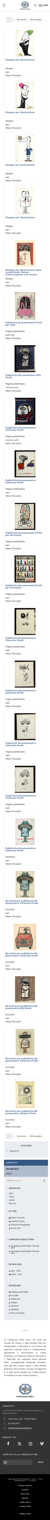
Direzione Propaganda (20, 1225)
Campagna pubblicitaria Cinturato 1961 (25, 1252)
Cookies (25, 1489)
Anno (11, 1193)
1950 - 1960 (16, 1271)
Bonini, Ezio (16, 1228)
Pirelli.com (25, 1514)
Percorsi (12, 1203)
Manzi (9, 1174)
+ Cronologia (14, 1264)
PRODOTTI (14, 1151)
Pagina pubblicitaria (20, 1292)
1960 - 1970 (17, 1274)
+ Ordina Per (13, 1188)
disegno (14, 1302)
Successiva (21, 19)
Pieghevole (15, 1299)
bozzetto (15, 1295)
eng (46, 5)
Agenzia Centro (18, 1221)
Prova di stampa (17, 1313)
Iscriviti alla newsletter (20, 1454)
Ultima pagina (35, 19)
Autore (12, 1200)
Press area (25, 1494)
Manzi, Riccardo (18, 1218)
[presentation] (23, 1470)
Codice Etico (25, 1502)
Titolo (11, 1197)
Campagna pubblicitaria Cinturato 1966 (25, 1247)
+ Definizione (14, 1286)
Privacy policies (25, 1485)
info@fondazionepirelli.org (20, 1428)
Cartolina (14, 1306)
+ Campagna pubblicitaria (20, 1239)
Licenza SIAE (25, 1506)
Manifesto (15, 1309)
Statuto (25, 1498)
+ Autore (12, 1211)
